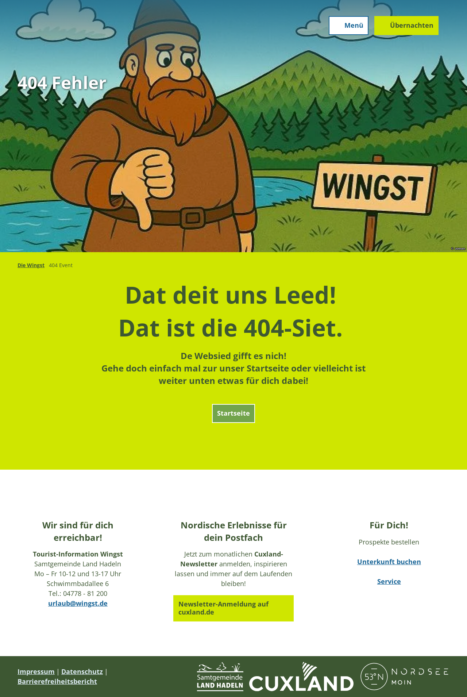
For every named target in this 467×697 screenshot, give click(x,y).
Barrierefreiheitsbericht (57, 681)
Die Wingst (31, 265)
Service (389, 581)
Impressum (36, 671)
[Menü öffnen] (348, 26)
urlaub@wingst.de (78, 603)
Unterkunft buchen (389, 561)
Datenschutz (82, 671)
